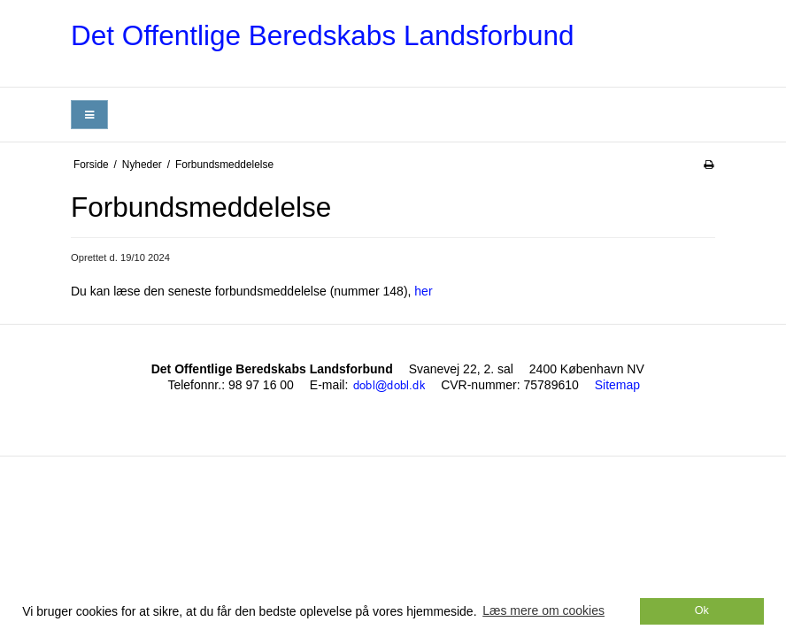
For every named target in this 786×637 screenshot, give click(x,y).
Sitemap (617, 385)
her (423, 291)
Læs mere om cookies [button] (543, 610)
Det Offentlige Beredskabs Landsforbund (322, 35)
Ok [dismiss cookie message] (702, 610)
